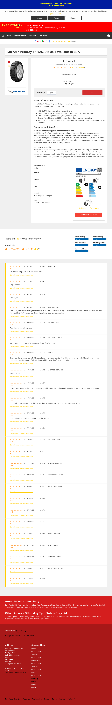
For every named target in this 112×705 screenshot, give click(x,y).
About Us (32, 35)
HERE (62, 5)
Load (36, 200)
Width (36, 172)
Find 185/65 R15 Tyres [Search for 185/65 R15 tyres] (89, 215)
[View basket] (108, 35)
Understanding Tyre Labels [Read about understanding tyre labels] (89, 208)
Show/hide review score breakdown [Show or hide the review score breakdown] (21, 275)
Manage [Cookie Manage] (73, 18)
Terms (54, 699)
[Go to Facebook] (17, 631)
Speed (36, 193)
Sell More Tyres (28, 636)
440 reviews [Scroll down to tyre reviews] (80, 68)
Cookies (62, 699)
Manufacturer (39, 166)
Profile (36, 179)
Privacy (46, 699)
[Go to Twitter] (22, 631)
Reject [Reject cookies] (56, 18)
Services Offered (20, 35)
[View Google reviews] (56, 41)
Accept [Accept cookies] (39, 18)
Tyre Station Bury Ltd (12, 699)
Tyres (9, 35)
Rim (35, 186)
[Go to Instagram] (27, 631)
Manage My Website (12, 636)
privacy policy (55, 14)
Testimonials (37, 699)
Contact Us (43, 35)
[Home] (3, 35)
